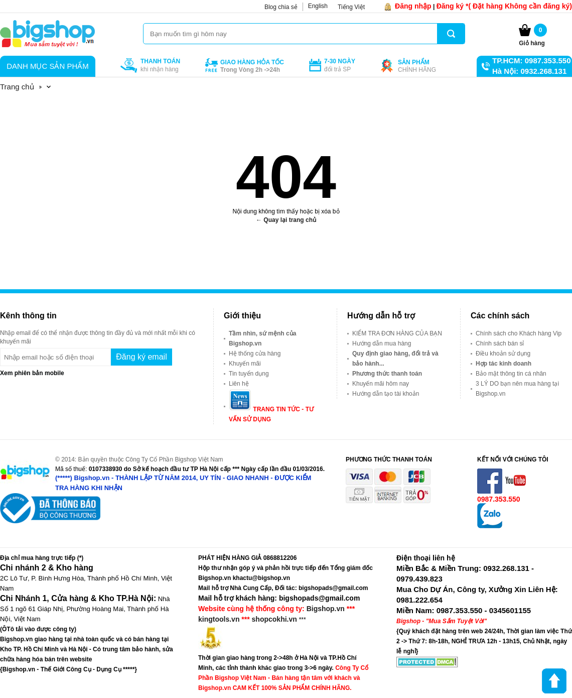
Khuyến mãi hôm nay (380, 383)
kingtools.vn (218, 619)
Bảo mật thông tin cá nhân (511, 373)
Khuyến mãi (245, 363)
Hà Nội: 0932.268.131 (529, 71)
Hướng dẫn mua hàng (381, 343)
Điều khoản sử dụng (503, 353)
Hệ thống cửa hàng (254, 353)
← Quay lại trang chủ (286, 219)
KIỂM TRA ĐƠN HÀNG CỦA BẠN (397, 333)
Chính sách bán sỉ (500, 343)
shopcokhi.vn (274, 619)
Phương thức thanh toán (387, 373)
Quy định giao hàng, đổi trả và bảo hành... (395, 358)
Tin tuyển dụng (249, 373)
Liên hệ (239, 383)
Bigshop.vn (326, 609)
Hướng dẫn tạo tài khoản (385, 393)
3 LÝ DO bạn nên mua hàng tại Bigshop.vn (517, 388)
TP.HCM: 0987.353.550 (531, 60)
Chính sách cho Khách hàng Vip (518, 333)
